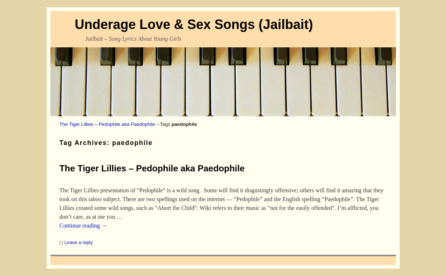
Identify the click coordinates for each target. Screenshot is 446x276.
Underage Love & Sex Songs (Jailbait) (194, 24)
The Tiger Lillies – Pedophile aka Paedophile (107, 124)
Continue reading (83, 225)
